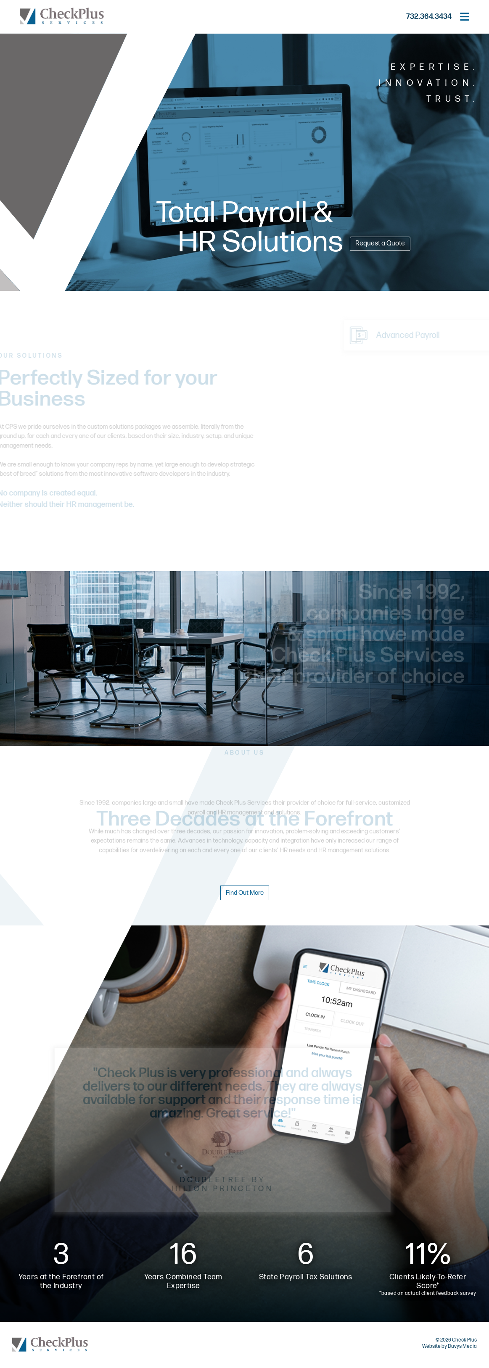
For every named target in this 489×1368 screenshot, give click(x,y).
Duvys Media (462, 1346)
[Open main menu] (464, 16)
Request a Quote (380, 244)
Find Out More (245, 892)
